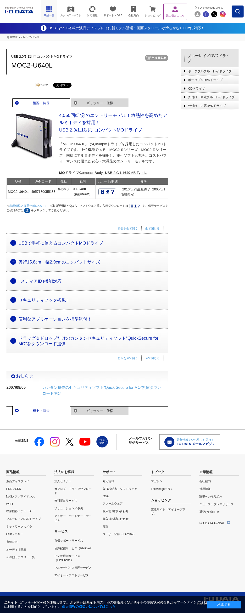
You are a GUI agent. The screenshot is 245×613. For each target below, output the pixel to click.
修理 (105, 526)
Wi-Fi (9, 504)
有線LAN (11, 542)
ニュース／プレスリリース (216, 504)
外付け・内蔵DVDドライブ (207, 106)
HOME (14, 37)
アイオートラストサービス (71, 575)
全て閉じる (152, 228)
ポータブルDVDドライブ (205, 80)
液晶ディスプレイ (17, 481)
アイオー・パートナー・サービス (73, 518)
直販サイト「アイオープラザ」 (168, 511)
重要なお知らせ (209, 512)
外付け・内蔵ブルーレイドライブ (211, 97)
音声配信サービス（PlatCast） (74, 548)
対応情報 (108, 481)
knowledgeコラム (162, 489)
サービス (61, 531)
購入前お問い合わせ (115, 511)
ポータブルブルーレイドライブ (210, 71)
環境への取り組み (210, 496)
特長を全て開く (128, 228)
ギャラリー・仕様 (99, 103)
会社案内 (205, 481)
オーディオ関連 (16, 549)
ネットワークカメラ (19, 526)
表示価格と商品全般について (28, 205)
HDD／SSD (13, 489)
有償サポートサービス (68, 540)
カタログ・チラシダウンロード (73, 491)
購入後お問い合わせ (115, 519)
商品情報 (13, 472)
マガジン (156, 481)
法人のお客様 (64, 472)
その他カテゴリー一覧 (20, 557)
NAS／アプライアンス (20, 496)
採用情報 (205, 489)
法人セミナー (63, 481)
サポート (109, 472)
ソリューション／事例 (68, 508)
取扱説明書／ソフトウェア (120, 489)
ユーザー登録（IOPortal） (119, 534)
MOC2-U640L (31, 37)
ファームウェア (113, 503)
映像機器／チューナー (20, 511)
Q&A (106, 496)
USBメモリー (15, 534)
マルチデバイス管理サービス (73, 567)
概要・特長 (41, 103)
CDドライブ (196, 88)
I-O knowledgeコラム (210, 7)
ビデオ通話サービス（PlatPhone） (67, 558)
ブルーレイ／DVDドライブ (208, 58)
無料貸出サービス (65, 500)
